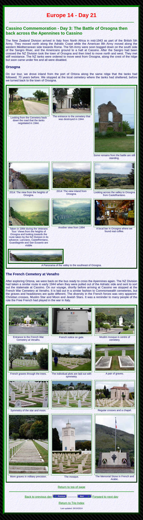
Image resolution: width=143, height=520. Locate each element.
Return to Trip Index (71, 503)
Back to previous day (38, 496)
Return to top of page (71, 487)
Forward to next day (105, 496)
